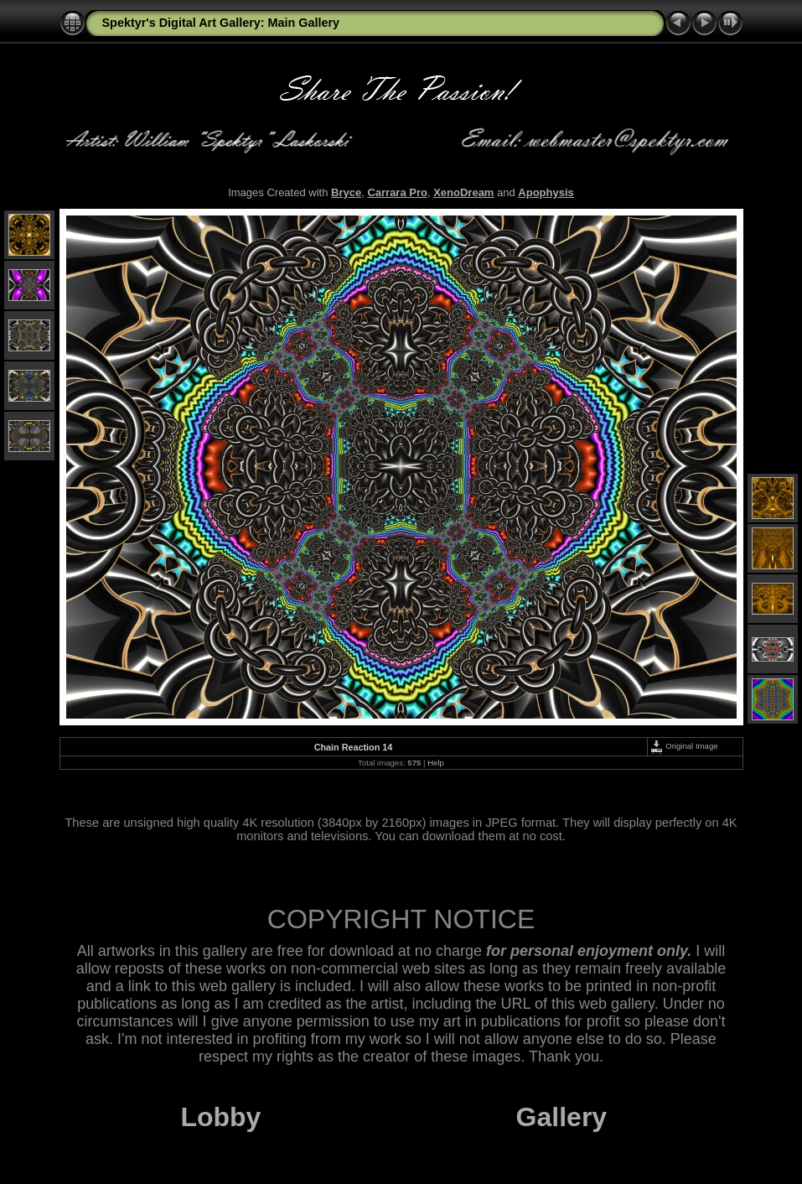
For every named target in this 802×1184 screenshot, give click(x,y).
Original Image (683, 745)
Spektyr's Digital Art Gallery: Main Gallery (221, 22)
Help (435, 762)
